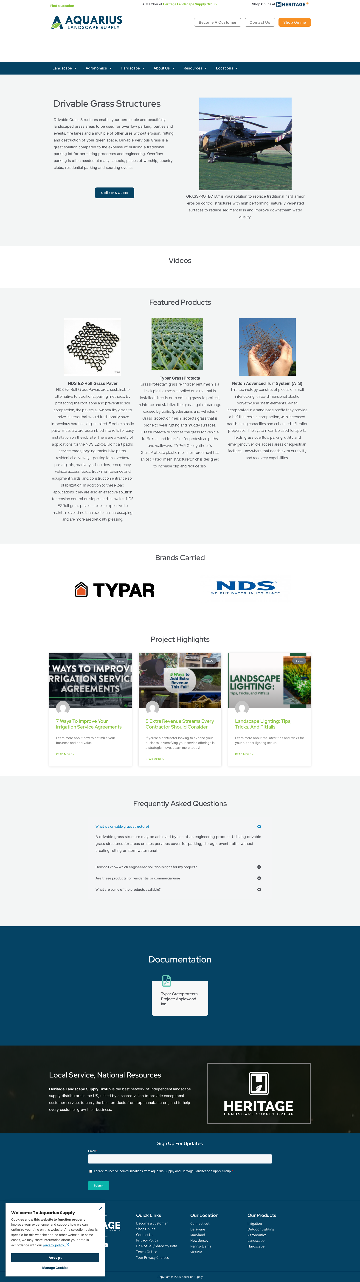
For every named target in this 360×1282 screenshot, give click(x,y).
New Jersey (200, 1247)
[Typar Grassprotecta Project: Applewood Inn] (166, 981)
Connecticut (200, 1228)
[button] (180, 826)
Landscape (64, 68)
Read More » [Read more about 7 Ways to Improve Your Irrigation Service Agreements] (65, 754)
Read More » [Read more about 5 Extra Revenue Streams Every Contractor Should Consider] (155, 759)
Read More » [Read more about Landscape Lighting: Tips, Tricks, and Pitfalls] (244, 754)
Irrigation (255, 1228)
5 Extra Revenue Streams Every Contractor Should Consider (180, 724)
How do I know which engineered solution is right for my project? (149, 867)
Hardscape (132, 68)
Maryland (198, 1241)
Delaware (198, 1235)
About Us (164, 68)
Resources (195, 68)
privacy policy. (56, 1245)
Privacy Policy (148, 1247)
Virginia (196, 1259)
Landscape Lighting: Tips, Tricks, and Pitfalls (263, 724)
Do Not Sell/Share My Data (159, 1253)
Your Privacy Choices (153, 1265)
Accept (55, 1257)
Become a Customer (153, 1228)
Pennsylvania (201, 1253)
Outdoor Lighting (262, 1235)
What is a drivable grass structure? (124, 826)
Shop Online (147, 1234)
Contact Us (145, 1241)
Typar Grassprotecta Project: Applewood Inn (179, 1001)
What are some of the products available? (130, 889)
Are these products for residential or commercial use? (140, 878)
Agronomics (99, 68)
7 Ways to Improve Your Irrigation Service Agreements (89, 724)
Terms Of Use (147, 1259)
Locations (227, 68)
